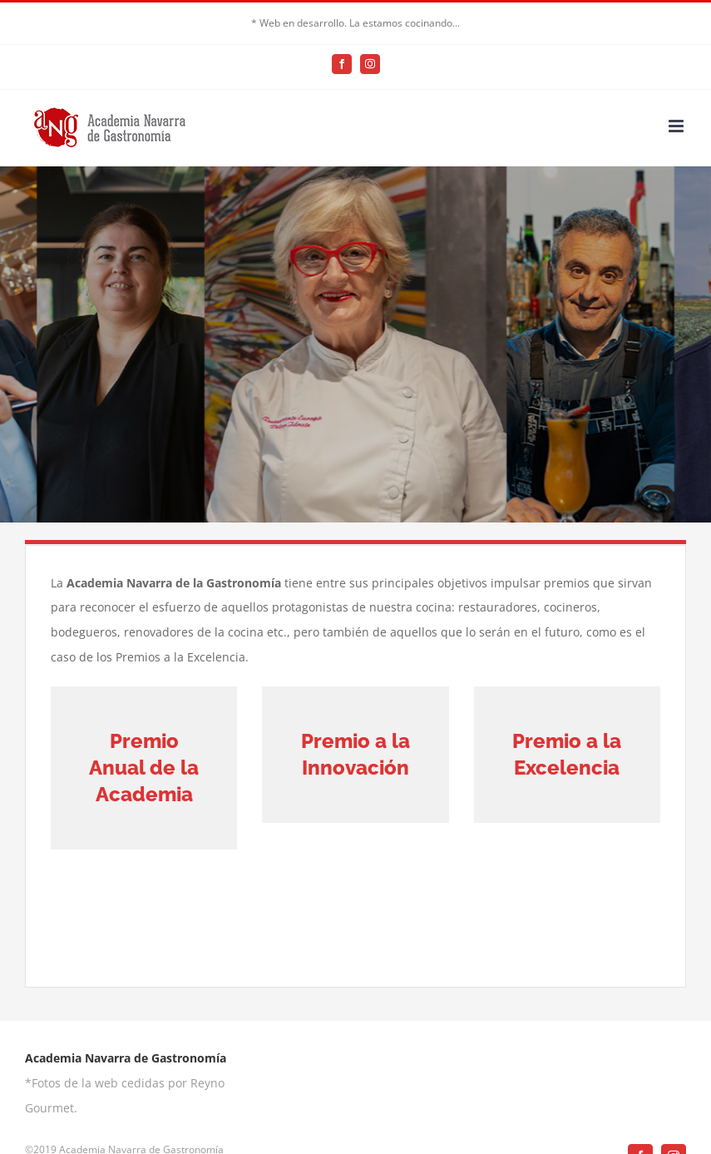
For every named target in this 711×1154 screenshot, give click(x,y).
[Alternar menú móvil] (677, 126)
